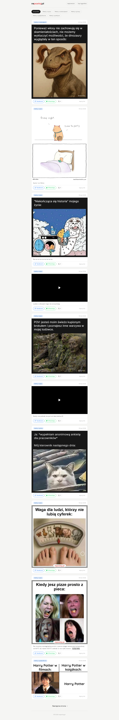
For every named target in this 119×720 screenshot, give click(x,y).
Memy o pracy (75, 11)
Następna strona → (60, 706)
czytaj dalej (76, 648)
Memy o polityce (54, 15)
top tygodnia (82, 3)
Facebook (38, 101)
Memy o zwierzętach (61, 11)
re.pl (37, 3)
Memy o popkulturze (39, 15)
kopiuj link (82, 101)
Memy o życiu (47, 11)
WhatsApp (50, 101)
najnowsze (71, 3)
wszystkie (36, 11)
